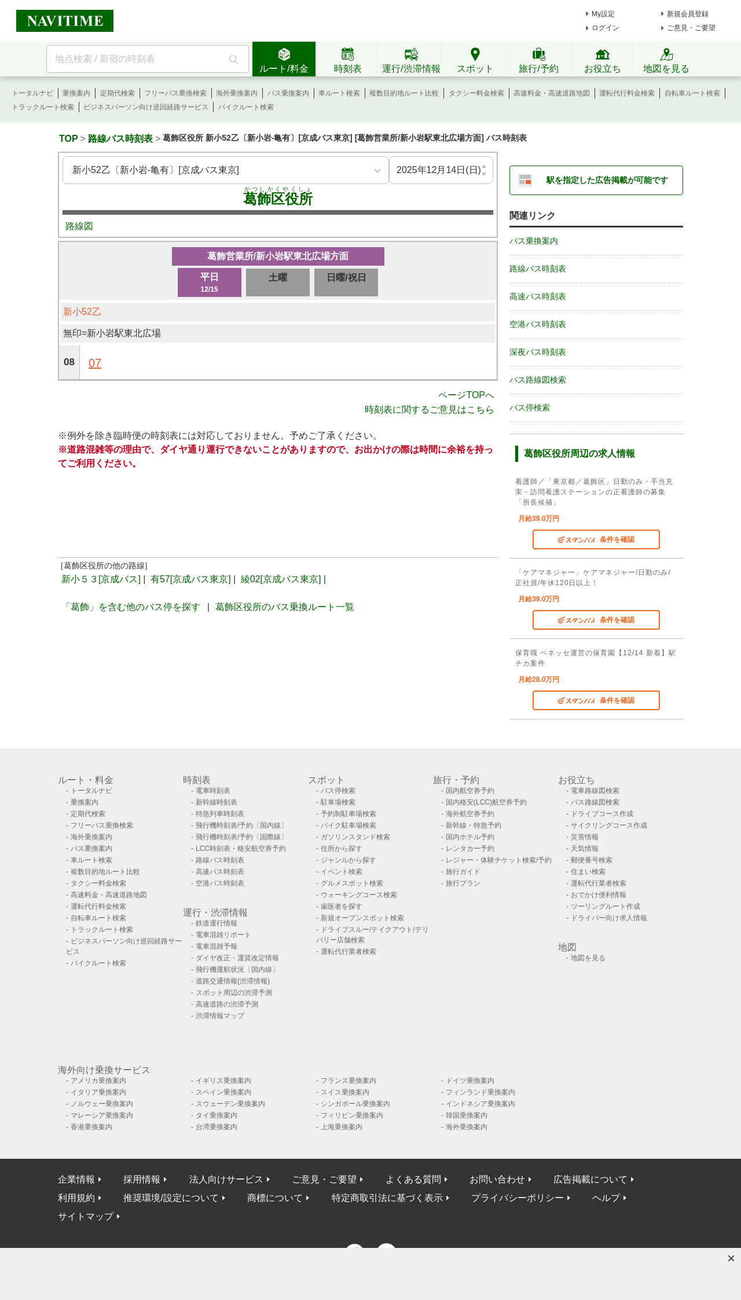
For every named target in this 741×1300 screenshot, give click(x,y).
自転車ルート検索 (692, 93)
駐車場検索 (338, 802)
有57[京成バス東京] (191, 579)
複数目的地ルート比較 (404, 93)
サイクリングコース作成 (609, 825)
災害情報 (585, 837)
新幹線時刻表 (216, 802)
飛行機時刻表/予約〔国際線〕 (242, 837)
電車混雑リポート (223, 935)
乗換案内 (76, 93)
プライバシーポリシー (517, 1198)
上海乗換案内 (341, 1127)
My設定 (603, 14)
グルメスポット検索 (352, 883)
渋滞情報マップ (220, 1016)
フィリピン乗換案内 (352, 1115)
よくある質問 (413, 1179)
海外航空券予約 (470, 814)
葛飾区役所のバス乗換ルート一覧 (284, 607)
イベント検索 (341, 872)
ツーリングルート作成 (605, 906)
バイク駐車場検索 (348, 825)
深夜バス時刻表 (537, 352)
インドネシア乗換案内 (480, 1104)
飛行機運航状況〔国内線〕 (237, 969)
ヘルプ (606, 1198)
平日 (209, 283)
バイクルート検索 (246, 107)
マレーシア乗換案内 (102, 1115)
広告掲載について (590, 1179)
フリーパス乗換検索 (175, 93)
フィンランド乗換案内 (480, 1092)
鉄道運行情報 (216, 923)
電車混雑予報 (216, 946)
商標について (275, 1198)
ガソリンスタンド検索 (355, 837)
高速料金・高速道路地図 (551, 93)
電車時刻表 (213, 791)
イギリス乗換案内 (223, 1081)
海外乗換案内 (237, 93)
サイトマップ (85, 1216)
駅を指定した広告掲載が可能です (607, 180)
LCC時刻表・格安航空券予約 (241, 848)
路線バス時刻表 (120, 139)
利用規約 (76, 1198)
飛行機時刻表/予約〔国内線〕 (242, 825)
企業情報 (76, 1179)
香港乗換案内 (91, 1127)
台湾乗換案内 (216, 1127)
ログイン (605, 28)
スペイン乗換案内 (223, 1092)
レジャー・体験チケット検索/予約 (499, 860)
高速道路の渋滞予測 (227, 1004)
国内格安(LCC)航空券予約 (486, 802)
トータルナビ (32, 93)
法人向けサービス (226, 1179)
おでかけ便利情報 (598, 895)
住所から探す (341, 848)
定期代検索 (117, 93)
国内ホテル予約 (470, 837)
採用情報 (141, 1179)
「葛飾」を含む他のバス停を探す (130, 607)
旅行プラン (463, 883)
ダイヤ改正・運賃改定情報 (237, 958)
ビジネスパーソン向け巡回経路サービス (145, 107)
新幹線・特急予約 (473, 825)
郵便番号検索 (591, 860)
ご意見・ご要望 (691, 28)
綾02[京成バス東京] (281, 579)
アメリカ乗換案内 (98, 1081)
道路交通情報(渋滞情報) (233, 981)
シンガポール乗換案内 (355, 1104)
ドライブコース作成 (602, 814)
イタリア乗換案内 (98, 1092)
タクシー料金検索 (476, 93)
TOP (68, 139)
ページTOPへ (466, 395)
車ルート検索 (339, 93)
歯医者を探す (341, 906)
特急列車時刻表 (220, 814)
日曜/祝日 (346, 277)
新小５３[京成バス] (101, 579)
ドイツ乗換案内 (470, 1081)
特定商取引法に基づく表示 (387, 1198)
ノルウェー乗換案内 (102, 1104)
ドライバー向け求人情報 (609, 918)
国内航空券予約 (470, 791)
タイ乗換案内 (216, 1115)
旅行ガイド (463, 872)
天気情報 (585, 848)
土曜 (278, 277)
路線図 (79, 226)
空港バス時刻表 (537, 324)
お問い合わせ (497, 1179)
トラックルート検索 (43, 107)
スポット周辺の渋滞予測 (234, 993)
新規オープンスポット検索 (362, 918)
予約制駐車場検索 (348, 814)
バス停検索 (529, 407)
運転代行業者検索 (348, 952)
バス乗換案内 (288, 93)
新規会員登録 (688, 14)
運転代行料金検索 (627, 93)
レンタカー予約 (470, 848)
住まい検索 (588, 872)
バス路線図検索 (537, 379)
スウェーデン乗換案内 (230, 1104)
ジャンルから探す (348, 860)
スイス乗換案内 (345, 1092)
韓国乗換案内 (466, 1115)
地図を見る (588, 958)
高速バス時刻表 (537, 296)
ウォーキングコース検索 (359, 895)
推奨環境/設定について (170, 1198)
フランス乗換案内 (348, 1081)
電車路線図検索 (595, 791)
